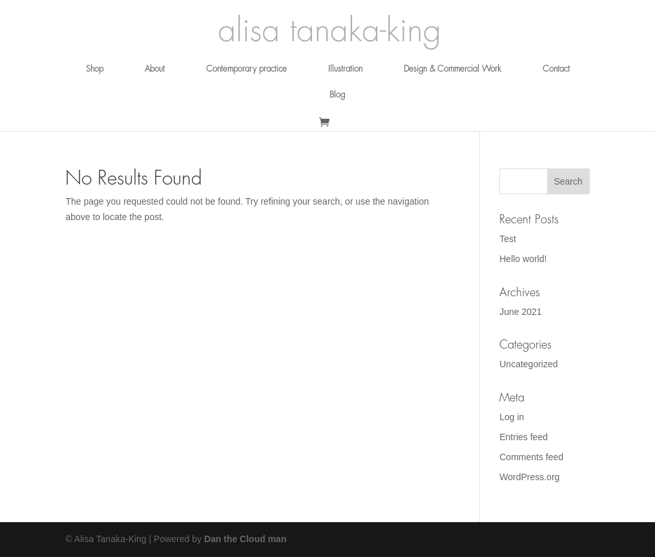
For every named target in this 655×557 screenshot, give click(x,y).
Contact (556, 69)
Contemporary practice (246, 69)
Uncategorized (528, 364)
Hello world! (522, 259)
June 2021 (520, 312)
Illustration (345, 69)
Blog (337, 94)
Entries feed (523, 437)
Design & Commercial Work (452, 69)
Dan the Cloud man (245, 539)
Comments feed (531, 457)
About (155, 69)
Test (507, 239)
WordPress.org (529, 477)
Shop (94, 69)
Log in (511, 417)
